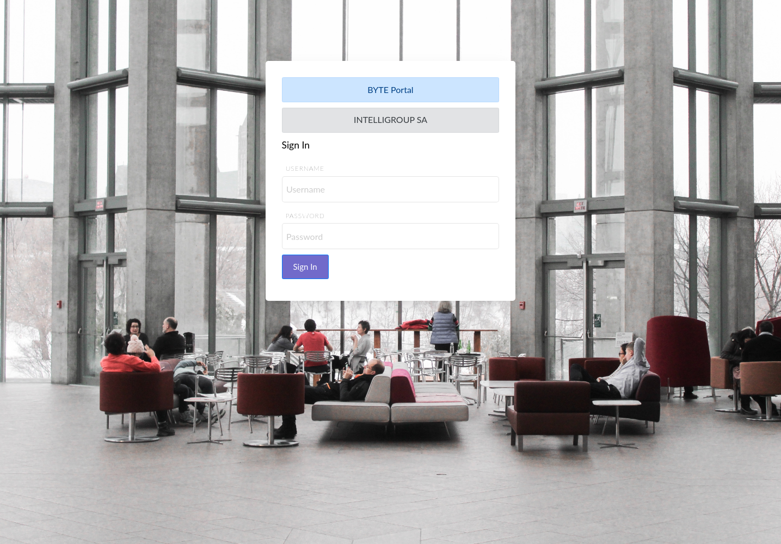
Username (305, 169)
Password (305, 216)
